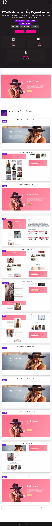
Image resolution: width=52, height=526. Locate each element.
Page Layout (6, 283)
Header (22, 23)
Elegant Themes (20, 20)
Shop (4, 251)
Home (4, 445)
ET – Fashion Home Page (26, 443)
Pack (4, 218)
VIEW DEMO (20, 31)
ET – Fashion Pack (26, 217)
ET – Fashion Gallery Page (26, 152)
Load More (6, 508)
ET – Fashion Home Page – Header (26, 120)
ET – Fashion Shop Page (26, 249)
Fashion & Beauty (25, 26)
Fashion (28, 23)
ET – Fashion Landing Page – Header (26, 184)
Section (34, 20)
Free (28, 20)
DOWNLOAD (31, 31)
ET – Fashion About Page (26, 314)
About (4, 315)
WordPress (36, 524)
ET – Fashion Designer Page (26, 281)
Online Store (35, 26)
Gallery (4, 153)
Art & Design (15, 26)
